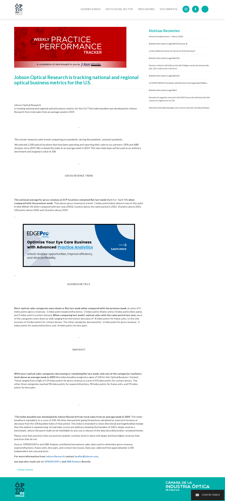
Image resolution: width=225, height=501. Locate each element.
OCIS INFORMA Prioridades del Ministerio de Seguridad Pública (178, 83)
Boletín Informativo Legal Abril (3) (164, 58)
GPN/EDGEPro (52, 461)
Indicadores (146, 9)
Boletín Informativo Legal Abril (163, 90)
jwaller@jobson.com (86, 456)
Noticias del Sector (119, 9)
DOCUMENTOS (168, 9)
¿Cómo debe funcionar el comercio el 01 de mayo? (172, 51)
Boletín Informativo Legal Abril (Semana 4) (168, 43)
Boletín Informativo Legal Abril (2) (164, 75)
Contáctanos (211, 494)
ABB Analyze (73, 461)
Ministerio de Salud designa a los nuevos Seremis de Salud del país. (179, 107)
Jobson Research (55, 456)
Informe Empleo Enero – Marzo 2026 (166, 36)
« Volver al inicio (24, 469)
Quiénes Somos (91, 9)
